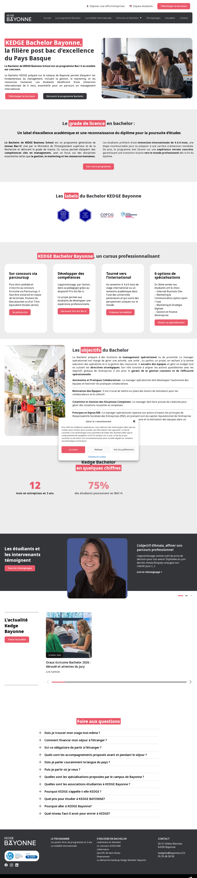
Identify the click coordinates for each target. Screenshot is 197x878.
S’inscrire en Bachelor (127, 17)
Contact (184, 17)
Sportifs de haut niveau (108, 852)
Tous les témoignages (20, 568)
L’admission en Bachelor (109, 842)
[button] (134, 421)
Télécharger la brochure (174, 6)
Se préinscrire (16, 312)
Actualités (170, 17)
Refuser (98, 449)
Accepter (73, 449)
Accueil (47, 17)
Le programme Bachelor (68, 17)
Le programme (60, 838)
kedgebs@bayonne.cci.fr (171, 853)
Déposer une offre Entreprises (106, 6)
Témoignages (153, 17)
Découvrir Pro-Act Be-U (73, 311)
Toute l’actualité (17, 639)
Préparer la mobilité (120, 312)
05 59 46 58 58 (166, 856)
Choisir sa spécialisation (175, 322)
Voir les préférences (124, 449)
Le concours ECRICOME (109, 845)
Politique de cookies (97, 456)
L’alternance (103, 849)
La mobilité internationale (98, 17)
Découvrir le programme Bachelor (65, 96)
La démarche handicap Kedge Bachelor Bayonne (121, 860)
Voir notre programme (98, 166)
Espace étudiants (141, 6)
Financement (103, 856)
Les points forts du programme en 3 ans (71, 842)
